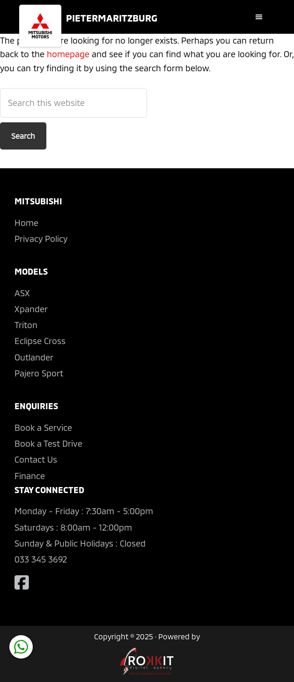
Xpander (31, 309)
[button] (261, 17)
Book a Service (43, 427)
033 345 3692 (41, 559)
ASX (22, 293)
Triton (26, 325)
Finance (30, 476)
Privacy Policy (41, 238)
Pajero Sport (39, 373)
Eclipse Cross (40, 341)
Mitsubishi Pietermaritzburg (40, 26)
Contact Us (36, 459)
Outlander (34, 357)
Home (26, 222)
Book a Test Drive (48, 443)
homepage (68, 54)
